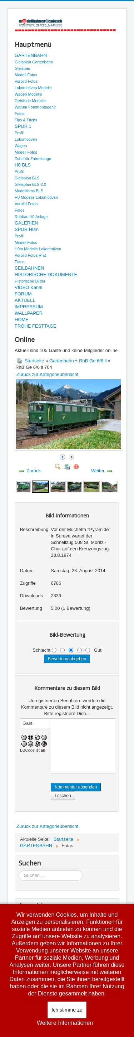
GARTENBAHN (31, 55)
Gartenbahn (61, 360)
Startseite (34, 360)
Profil (19, 133)
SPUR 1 (23, 126)
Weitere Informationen (65, 1023)
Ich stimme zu (66, 1010)
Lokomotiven (26, 139)
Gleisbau (22, 68)
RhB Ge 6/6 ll (92, 360)
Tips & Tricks (26, 120)
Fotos (20, 113)
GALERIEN (26, 223)
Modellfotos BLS (29, 191)
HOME (22, 319)
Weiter (97, 470)
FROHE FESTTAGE (35, 326)
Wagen (21, 146)
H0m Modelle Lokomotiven (38, 249)
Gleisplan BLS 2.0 (30, 184)
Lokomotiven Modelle (33, 88)
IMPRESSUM (29, 306)
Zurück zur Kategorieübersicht (47, 374)
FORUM (23, 293)
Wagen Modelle (28, 94)
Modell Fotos (26, 75)
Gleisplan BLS (27, 178)
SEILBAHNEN (29, 268)
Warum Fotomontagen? (35, 107)
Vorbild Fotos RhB (30, 255)
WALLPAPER (29, 313)
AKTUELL (25, 300)
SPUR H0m (27, 229)
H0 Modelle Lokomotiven (36, 197)
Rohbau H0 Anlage (31, 216)
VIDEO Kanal (28, 287)
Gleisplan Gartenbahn (34, 62)
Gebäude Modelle (30, 100)
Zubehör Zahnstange (33, 158)
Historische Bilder (30, 281)
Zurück (33, 470)
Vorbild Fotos (26, 81)
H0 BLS (23, 165)
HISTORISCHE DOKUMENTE (46, 274)
